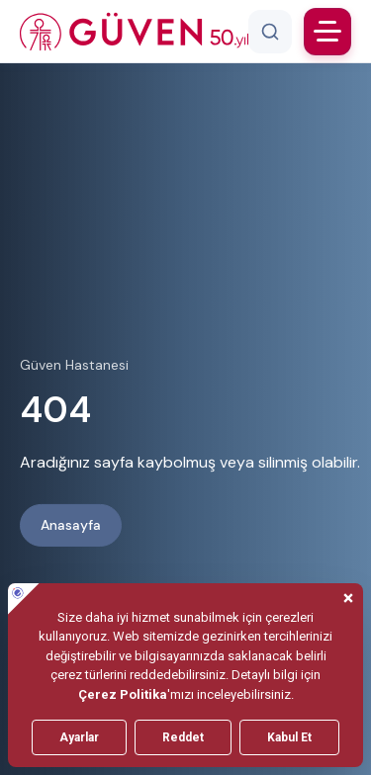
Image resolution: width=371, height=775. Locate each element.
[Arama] (270, 31)
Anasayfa (71, 525)
